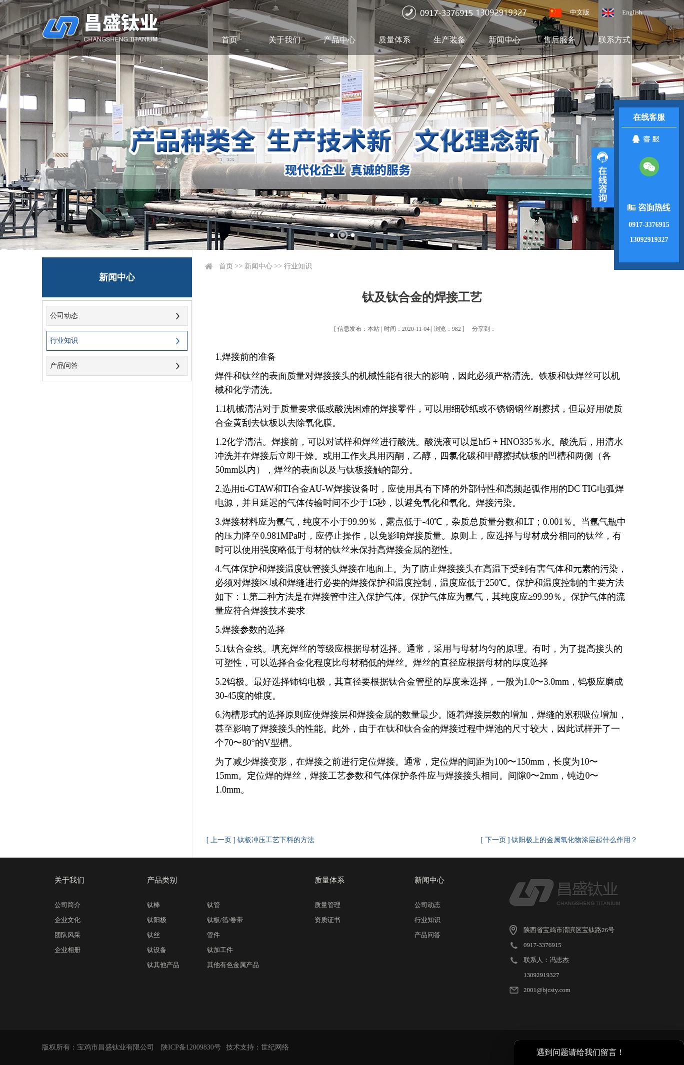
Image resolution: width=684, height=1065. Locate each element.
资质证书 (327, 920)
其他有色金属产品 (233, 965)
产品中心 (340, 39)
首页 (230, 39)
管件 (213, 935)
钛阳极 (156, 920)
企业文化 (67, 920)
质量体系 (394, 39)
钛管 (213, 905)
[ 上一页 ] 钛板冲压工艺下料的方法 (260, 840)
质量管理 (327, 905)
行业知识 (64, 340)
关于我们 (284, 39)
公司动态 (64, 315)
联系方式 (614, 39)
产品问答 (64, 365)
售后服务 (560, 39)
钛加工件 (220, 950)
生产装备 (450, 39)
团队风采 (67, 935)
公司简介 (67, 905)
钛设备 (156, 950)
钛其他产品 (163, 965)
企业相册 (67, 950)
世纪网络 (275, 1047)
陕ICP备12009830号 (191, 1047)
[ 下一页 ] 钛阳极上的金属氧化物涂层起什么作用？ (559, 840)
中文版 (580, 12)
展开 (603, 177)
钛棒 (153, 905)
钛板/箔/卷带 (225, 920)
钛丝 (153, 935)
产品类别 (162, 880)
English (632, 12)
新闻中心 (504, 39)
